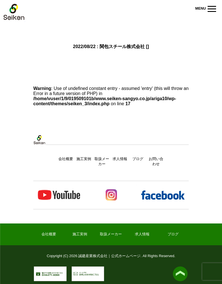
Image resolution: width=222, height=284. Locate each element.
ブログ (137, 159)
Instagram (111, 195)
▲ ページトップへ (180, 273)
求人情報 (120, 159)
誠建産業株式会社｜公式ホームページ (14, 13)
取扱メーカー (111, 234)
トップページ (39, 145)
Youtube (59, 195)
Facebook (162, 195)
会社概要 (65, 159)
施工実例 (83, 159)
